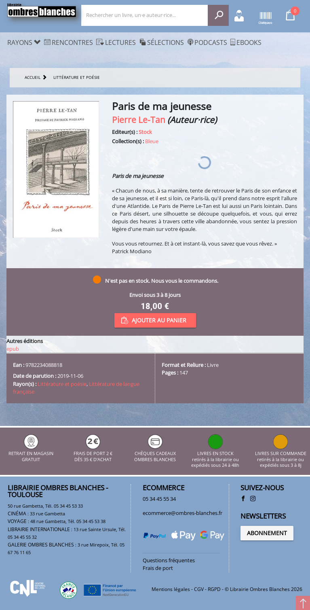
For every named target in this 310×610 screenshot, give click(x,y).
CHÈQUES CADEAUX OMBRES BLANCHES (155, 453)
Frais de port (158, 568)
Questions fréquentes (169, 560)
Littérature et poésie (62, 384)
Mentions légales (171, 589)
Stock (145, 132)
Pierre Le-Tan (138, 119)
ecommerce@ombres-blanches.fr (182, 513)
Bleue (151, 141)
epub (12, 348)
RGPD (214, 589)
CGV (199, 589)
